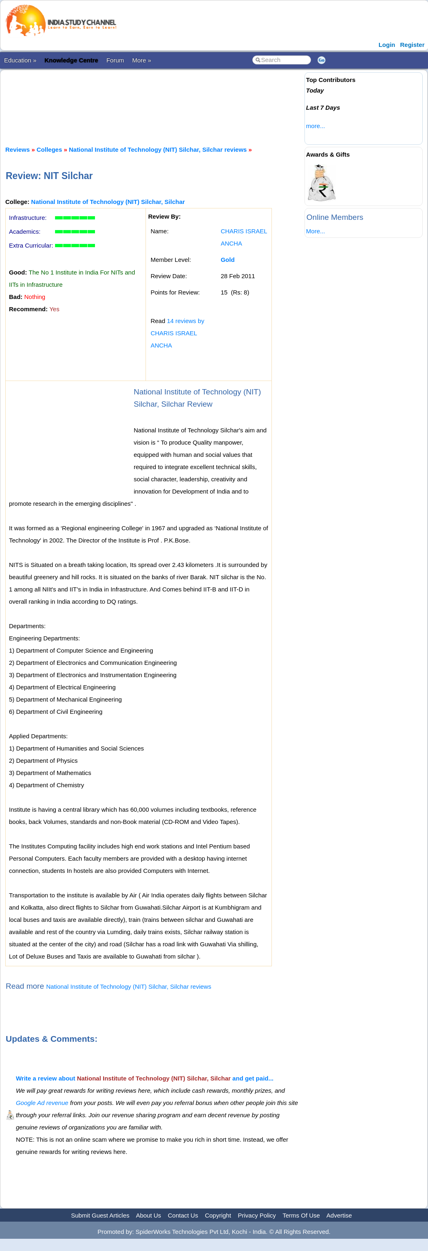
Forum (115, 60)
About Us (148, 1215)
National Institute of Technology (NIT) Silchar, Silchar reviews (158, 149)
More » (141, 60)
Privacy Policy (257, 1215)
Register (412, 44)
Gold (227, 259)
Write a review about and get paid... (145, 1078)
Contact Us (183, 1215)
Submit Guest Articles (100, 1215)
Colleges (49, 149)
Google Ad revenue (42, 1102)
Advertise (339, 1215)
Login (387, 44)
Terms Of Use (301, 1215)
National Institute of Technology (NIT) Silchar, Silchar (108, 201)
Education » (20, 60)
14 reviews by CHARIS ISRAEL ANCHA (177, 333)
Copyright (218, 1215)
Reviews (17, 149)
